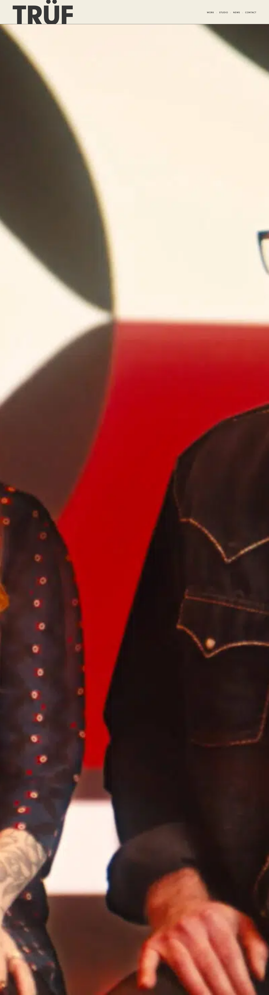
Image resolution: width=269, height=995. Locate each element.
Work (210, 12)
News (236, 12)
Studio (223, 12)
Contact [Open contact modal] (250, 12)
